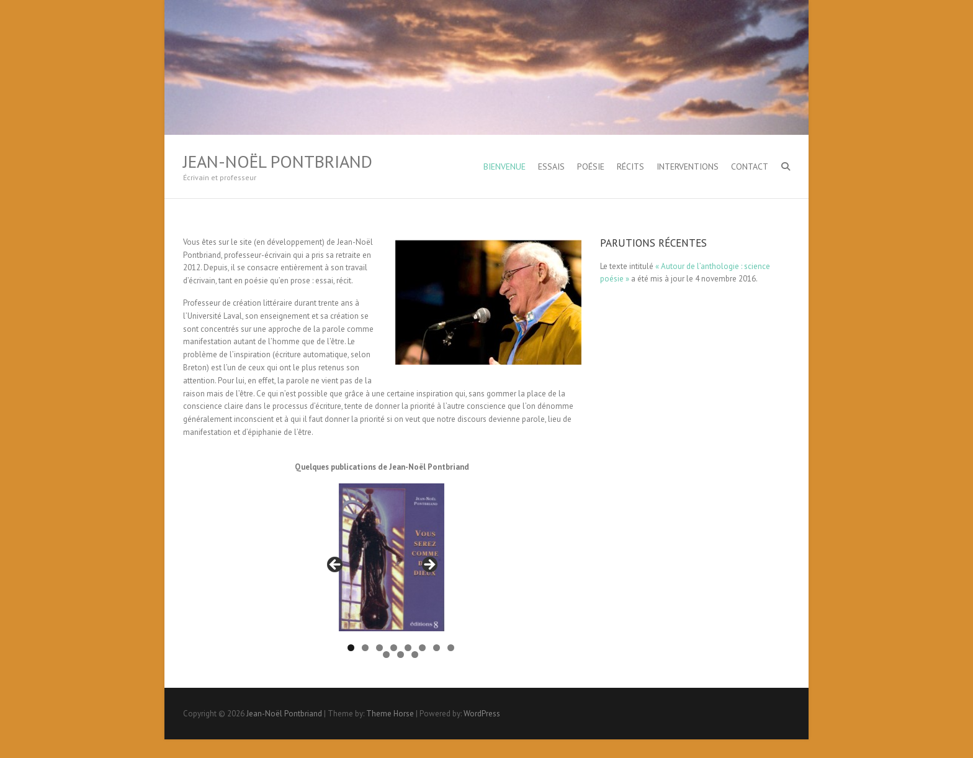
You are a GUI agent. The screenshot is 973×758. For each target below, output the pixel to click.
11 (414, 654)
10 (400, 654)
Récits (630, 166)
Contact (749, 166)
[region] (382, 568)
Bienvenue (504, 166)
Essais (551, 166)
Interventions (688, 166)
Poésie (590, 166)
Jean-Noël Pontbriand (277, 161)
